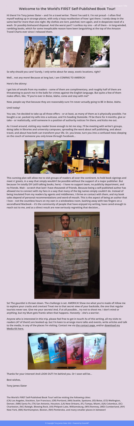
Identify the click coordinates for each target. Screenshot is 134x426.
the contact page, (86, 325)
